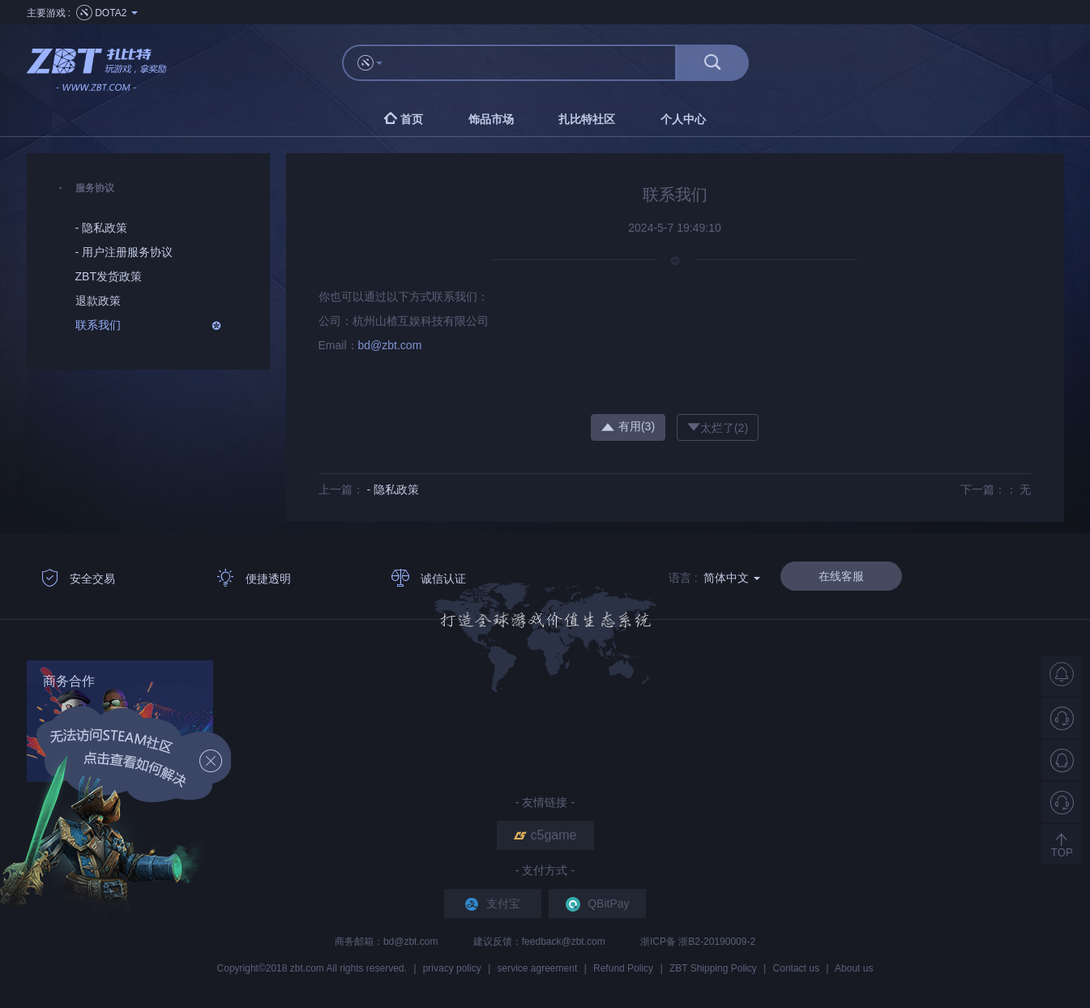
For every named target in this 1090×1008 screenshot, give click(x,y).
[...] (537, 63)
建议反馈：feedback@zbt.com (540, 941)
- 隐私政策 (392, 489)
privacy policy (452, 968)
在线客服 (841, 576)
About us (854, 968)
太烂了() (717, 427)
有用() (628, 427)
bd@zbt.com (390, 345)
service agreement (538, 968)
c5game (545, 835)
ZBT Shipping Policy (713, 968)
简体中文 (731, 577)
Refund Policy (623, 968)
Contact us (796, 968)
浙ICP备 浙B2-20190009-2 (697, 941)
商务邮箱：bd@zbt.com (388, 941)
